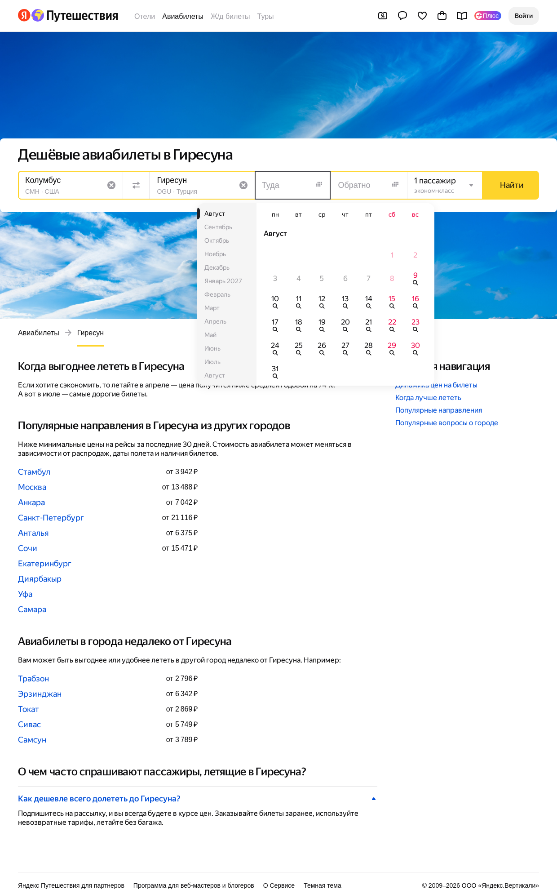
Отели (144, 16)
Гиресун (90, 333)
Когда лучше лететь (428, 397)
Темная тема (322, 885)
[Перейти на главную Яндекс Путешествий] (74, 15)
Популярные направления (438, 410)
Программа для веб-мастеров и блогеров (193, 885)
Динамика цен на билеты (436, 385)
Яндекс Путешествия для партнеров (71, 885)
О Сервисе (279, 885)
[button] (523, 16)
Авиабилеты (182, 16)
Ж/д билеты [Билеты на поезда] (230, 16)
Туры (265, 16)
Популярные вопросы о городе (446, 422)
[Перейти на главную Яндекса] (24, 15)
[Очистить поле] (111, 185)
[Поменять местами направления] (136, 185)
